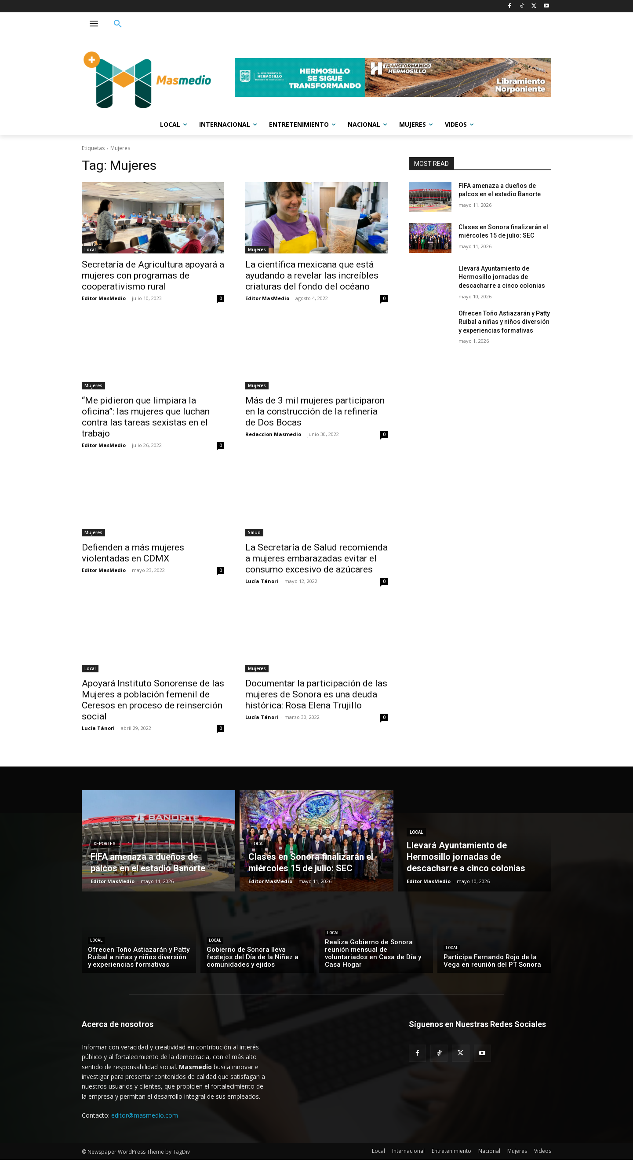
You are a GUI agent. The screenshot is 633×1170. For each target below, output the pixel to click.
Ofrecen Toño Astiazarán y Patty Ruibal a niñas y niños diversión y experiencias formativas (504, 322)
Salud (254, 532)
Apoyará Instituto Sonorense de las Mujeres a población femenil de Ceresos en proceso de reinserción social (153, 700)
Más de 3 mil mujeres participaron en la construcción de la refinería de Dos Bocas (315, 411)
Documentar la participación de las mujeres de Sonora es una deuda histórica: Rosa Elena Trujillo (316, 694)
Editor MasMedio (104, 298)
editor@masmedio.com (144, 1115)
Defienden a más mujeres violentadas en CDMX (133, 553)
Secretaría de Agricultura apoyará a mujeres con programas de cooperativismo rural (153, 275)
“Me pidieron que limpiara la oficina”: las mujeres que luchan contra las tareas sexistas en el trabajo (146, 417)
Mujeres (257, 249)
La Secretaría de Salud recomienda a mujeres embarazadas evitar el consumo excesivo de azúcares (316, 558)
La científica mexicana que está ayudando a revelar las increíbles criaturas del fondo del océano (311, 275)
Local (90, 249)
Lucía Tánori (261, 581)
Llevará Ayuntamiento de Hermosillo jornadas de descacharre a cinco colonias (501, 277)
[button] (117, 24)
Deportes (105, 843)
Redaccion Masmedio (273, 434)
